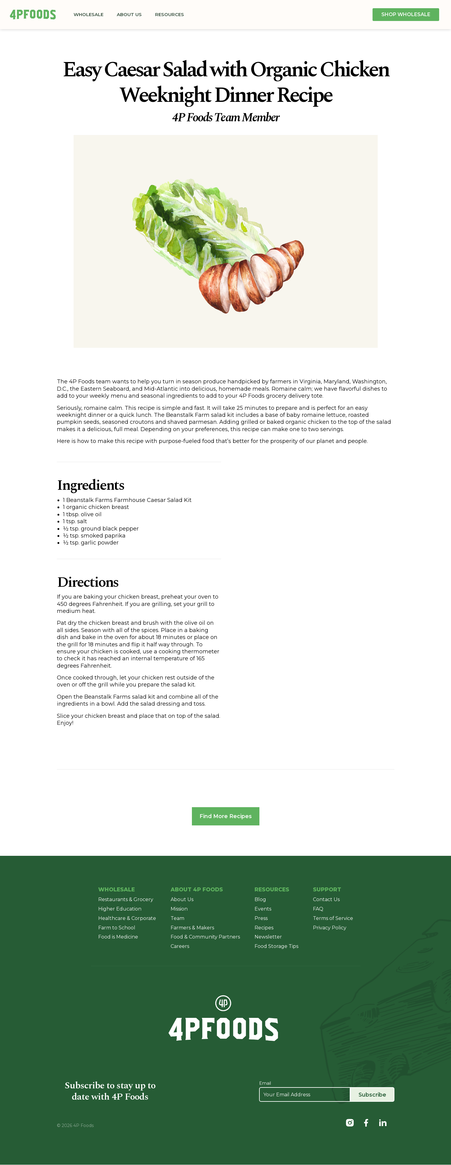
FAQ (318, 909)
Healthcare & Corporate (127, 918)
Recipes (264, 928)
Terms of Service (333, 918)
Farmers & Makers (192, 928)
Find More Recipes (225, 816)
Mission (179, 909)
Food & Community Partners (205, 937)
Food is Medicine (118, 937)
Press (261, 918)
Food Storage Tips (276, 946)
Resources (171, 14)
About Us (131, 14)
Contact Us (326, 900)
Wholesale (90, 14)
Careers (180, 946)
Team (177, 918)
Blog (260, 900)
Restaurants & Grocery (125, 900)
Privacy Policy (329, 928)
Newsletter (268, 937)
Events (263, 909)
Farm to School (116, 928)
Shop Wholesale (405, 14)
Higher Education (119, 909)
